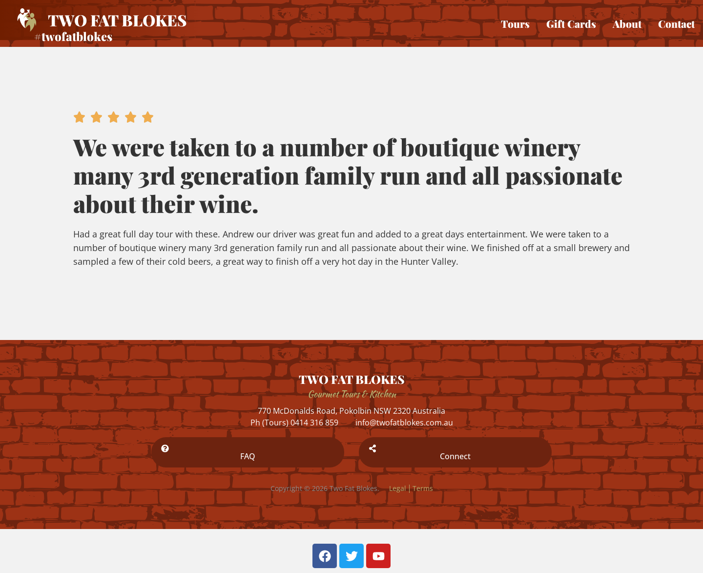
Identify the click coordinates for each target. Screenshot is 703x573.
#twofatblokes (73, 36)
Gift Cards (571, 23)
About (627, 23)
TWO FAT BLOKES (352, 379)
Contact (676, 23)
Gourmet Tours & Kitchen (352, 394)
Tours (515, 23)
